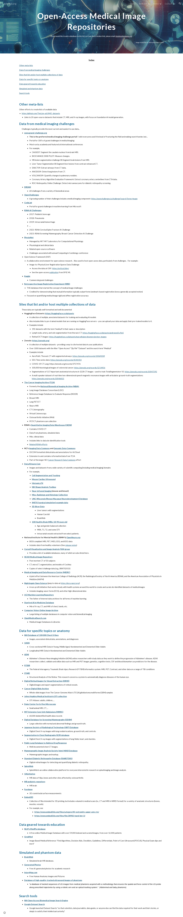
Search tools (24, 93)
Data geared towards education (32, 84)
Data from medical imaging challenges (34, 70)
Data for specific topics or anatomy (34, 79)
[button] (180, 4)
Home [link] (133, 3)
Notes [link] (156, 3)
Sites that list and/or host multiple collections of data (41, 75)
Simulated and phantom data (31, 89)
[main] (91, 20)
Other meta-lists (26, 65)
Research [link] (143, 3)
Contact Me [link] (170, 3)
